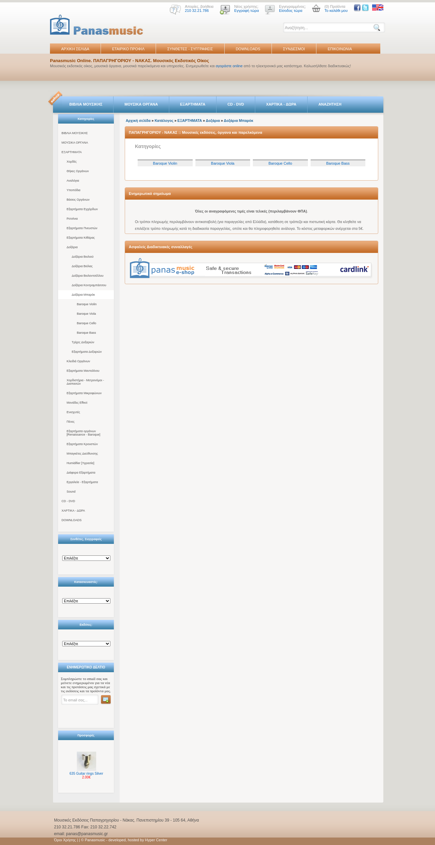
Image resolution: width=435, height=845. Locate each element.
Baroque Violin (87, 304)
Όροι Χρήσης (65, 840)
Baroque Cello (86, 323)
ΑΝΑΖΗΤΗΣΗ (330, 104)
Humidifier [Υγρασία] (80, 463)
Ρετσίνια (72, 218)
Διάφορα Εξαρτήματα (81, 472)
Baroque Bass (86, 332)
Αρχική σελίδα (138, 120)
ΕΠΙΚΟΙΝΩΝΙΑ (340, 49)
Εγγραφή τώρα (246, 10)
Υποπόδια (73, 190)
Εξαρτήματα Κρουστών (82, 444)
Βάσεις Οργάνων (78, 199)
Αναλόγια (73, 180)
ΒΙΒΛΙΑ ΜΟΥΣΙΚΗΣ (85, 104)
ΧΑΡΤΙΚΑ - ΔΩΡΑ (281, 104)
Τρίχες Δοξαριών (83, 342)
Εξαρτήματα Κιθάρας (81, 237)
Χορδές (72, 161)
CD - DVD (235, 104)
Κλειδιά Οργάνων (78, 361)
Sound (71, 491)
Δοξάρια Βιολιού (82, 256)
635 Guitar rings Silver (86, 773)
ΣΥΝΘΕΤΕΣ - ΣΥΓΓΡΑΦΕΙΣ (190, 49)
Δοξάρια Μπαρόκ (83, 294)
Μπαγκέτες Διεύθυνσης (82, 453)
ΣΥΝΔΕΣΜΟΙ (294, 49)
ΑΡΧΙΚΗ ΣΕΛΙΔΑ (75, 49)
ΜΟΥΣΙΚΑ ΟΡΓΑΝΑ (141, 104)
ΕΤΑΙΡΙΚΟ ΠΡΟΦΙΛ (128, 49)
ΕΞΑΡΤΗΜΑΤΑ (192, 104)
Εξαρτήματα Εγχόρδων (82, 209)
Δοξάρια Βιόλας (82, 266)
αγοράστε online (229, 66)
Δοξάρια (72, 247)
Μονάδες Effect (77, 402)
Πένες (70, 421)
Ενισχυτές (73, 412)
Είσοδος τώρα (290, 10)
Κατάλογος (164, 120)
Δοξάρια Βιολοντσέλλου (87, 275)
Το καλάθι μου (336, 10)
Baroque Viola (86, 313)
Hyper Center (156, 840)
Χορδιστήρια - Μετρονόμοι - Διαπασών (85, 382)
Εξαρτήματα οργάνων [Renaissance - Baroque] (83, 432)
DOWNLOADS (248, 49)
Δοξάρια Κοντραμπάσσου (89, 285)
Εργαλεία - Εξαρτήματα (82, 482)
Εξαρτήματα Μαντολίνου (83, 370)
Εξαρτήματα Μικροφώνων (84, 393)
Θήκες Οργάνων (78, 171)
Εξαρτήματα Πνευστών (82, 228)
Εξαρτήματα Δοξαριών (87, 351)
